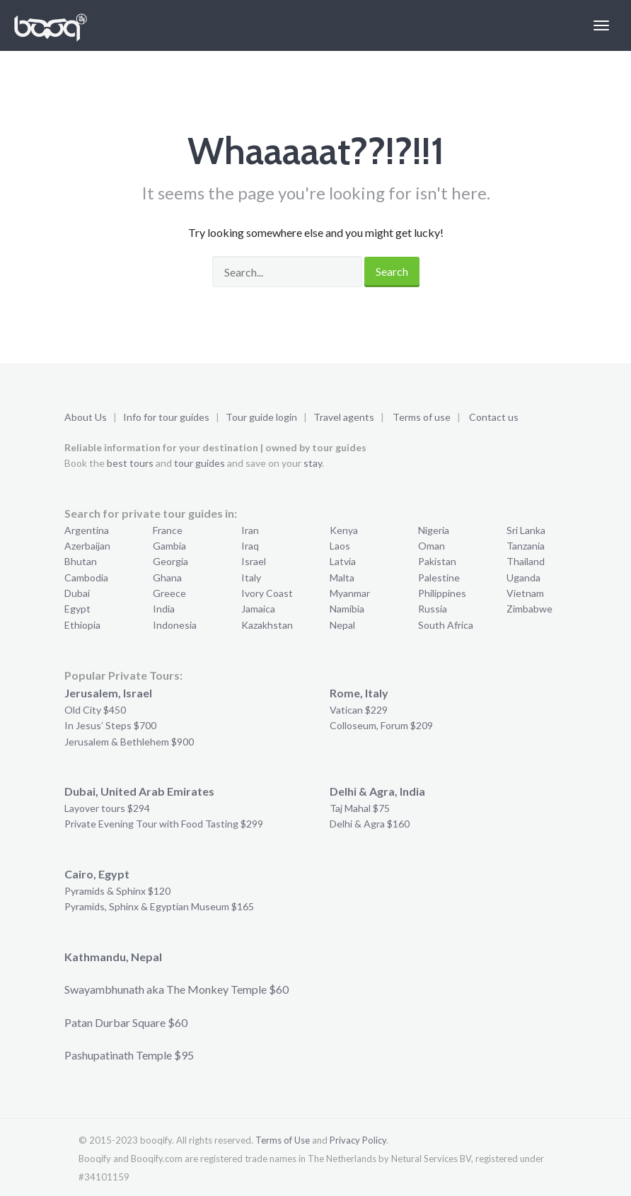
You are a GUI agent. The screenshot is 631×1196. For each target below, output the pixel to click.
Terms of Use (282, 1140)
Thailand (525, 561)
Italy (251, 577)
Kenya (344, 530)
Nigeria (433, 530)
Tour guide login (261, 417)
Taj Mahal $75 (360, 808)
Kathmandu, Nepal (113, 956)
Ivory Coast (267, 593)
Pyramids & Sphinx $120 (117, 891)
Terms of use (422, 417)
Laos (340, 546)
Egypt (77, 609)
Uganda (523, 577)
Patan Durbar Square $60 (125, 1022)
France (168, 530)
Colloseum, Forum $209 (381, 725)
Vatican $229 (359, 710)
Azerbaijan (87, 546)
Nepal (342, 625)
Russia (432, 609)
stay (312, 463)
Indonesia (175, 625)
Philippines (442, 593)
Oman (431, 546)
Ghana (167, 577)
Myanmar (350, 593)
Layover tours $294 (107, 808)
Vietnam (525, 593)
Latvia (343, 561)
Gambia (169, 546)
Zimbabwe (529, 609)
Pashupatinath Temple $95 (129, 1055)
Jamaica (258, 609)
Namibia (347, 609)
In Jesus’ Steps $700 (110, 725)
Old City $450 (95, 710)
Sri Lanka (525, 530)
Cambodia (86, 577)
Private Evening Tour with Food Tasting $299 (163, 824)
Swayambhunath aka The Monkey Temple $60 (176, 989)
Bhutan (80, 561)
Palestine (439, 577)
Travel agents (343, 417)
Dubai (77, 593)
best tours (130, 463)
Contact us (494, 417)
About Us (85, 417)
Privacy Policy (358, 1140)
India (164, 609)
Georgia (170, 561)
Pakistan (437, 561)
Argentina (86, 530)
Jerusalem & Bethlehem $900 (129, 742)
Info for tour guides (166, 417)
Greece (169, 593)
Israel (253, 561)
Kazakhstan (267, 625)
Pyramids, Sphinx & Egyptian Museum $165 (159, 906)
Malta (342, 577)
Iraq (250, 546)
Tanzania (525, 546)
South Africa (445, 625)
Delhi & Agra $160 (370, 824)
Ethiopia (82, 625)
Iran (250, 530)
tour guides (199, 463)
